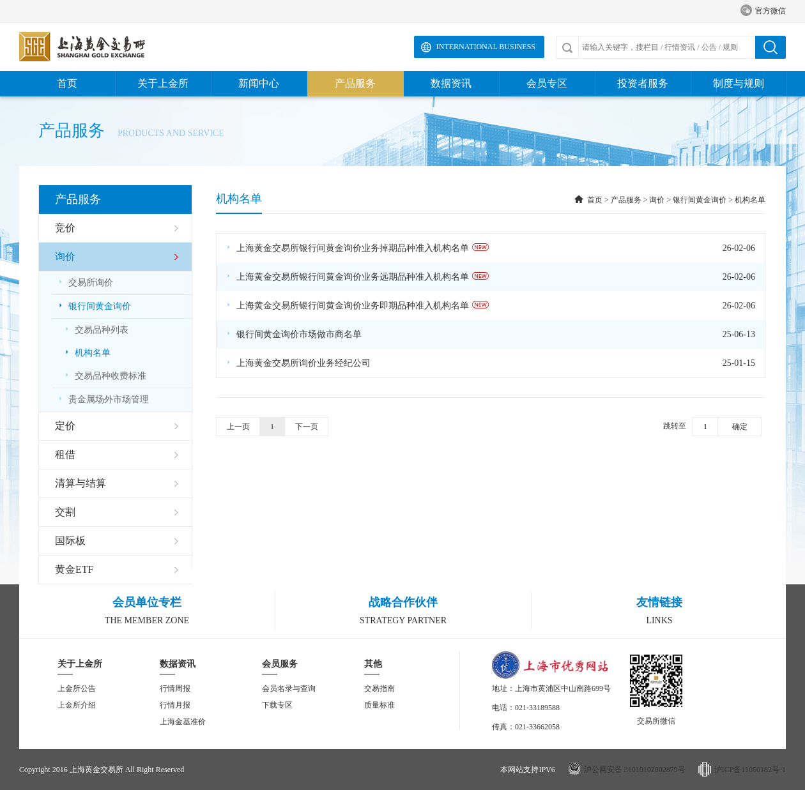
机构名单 (88, 353)
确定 (739, 426)
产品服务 (355, 83)
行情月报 (175, 705)
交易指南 (379, 688)
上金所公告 (76, 688)
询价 (656, 199)
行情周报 (175, 688)
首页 (67, 83)
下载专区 (277, 705)
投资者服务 (642, 83)
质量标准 (379, 705)
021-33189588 (537, 707)
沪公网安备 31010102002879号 (635, 769)
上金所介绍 (76, 705)
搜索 (770, 47)
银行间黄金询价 (699, 199)
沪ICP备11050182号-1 (750, 769)
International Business (485, 46)
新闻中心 (258, 83)
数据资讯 (451, 83)
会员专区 (546, 83)
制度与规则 (738, 83)
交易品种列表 (96, 330)
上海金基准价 (183, 721)
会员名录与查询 (289, 688)
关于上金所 (162, 83)
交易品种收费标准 (105, 376)
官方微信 (763, 11)
